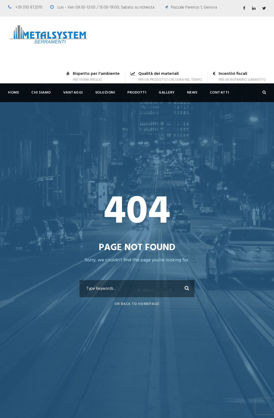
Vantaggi (73, 93)
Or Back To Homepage (137, 304)
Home (13, 93)
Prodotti (136, 93)
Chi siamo (41, 93)
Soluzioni (105, 93)
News (192, 93)
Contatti (219, 93)
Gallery (167, 93)
